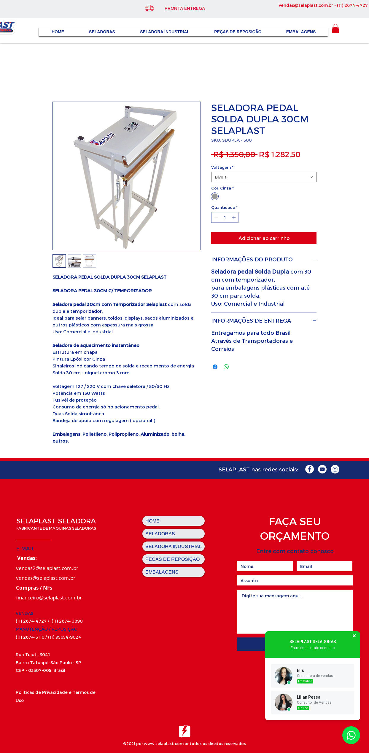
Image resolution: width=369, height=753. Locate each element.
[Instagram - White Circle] (335, 469)
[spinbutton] (225, 217)
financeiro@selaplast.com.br (49, 597)
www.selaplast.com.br (166, 743)
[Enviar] (294, 644)
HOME (152, 521)
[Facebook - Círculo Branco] (309, 469)
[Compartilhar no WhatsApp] (226, 366)
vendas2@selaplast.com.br (47, 568)
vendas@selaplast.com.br (306, 5)
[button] (335, 28)
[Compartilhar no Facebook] (215, 366)
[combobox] (263, 177)
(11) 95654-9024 (64, 637)
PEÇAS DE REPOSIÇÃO (172, 559)
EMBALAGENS (162, 572)
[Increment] (234, 217)
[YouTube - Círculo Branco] (322, 469)
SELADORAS (160, 533)
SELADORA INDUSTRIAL (173, 546)
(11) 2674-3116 (30, 637)
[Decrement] (215, 217)
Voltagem (222, 167)
